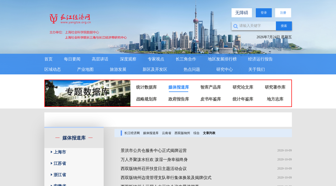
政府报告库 (178, 99)
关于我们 (256, 69)
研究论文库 (243, 87)
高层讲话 (100, 59)
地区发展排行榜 (222, 59)
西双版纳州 (182, 133)
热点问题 (192, 69)
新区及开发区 (155, 69)
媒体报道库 (178, 87)
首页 (48, 59)
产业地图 (85, 69)
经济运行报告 (260, 59)
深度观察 (128, 59)
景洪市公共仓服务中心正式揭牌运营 (154, 150)
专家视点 (156, 59)
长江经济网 (132, 133)
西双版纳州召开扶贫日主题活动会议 (154, 168)
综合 (196, 133)
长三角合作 (186, 59)
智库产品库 (210, 87)
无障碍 (241, 12)
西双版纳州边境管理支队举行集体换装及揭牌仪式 (166, 177)
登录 (264, 12)
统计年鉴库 (243, 99)
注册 (283, 12)
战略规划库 (146, 99)
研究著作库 (275, 87)
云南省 (166, 133)
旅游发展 (118, 69)
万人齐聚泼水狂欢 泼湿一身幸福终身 (154, 159)
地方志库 (275, 99)
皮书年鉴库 (210, 99)
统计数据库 (146, 87)
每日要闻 (72, 59)
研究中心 (224, 69)
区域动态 (52, 69)
